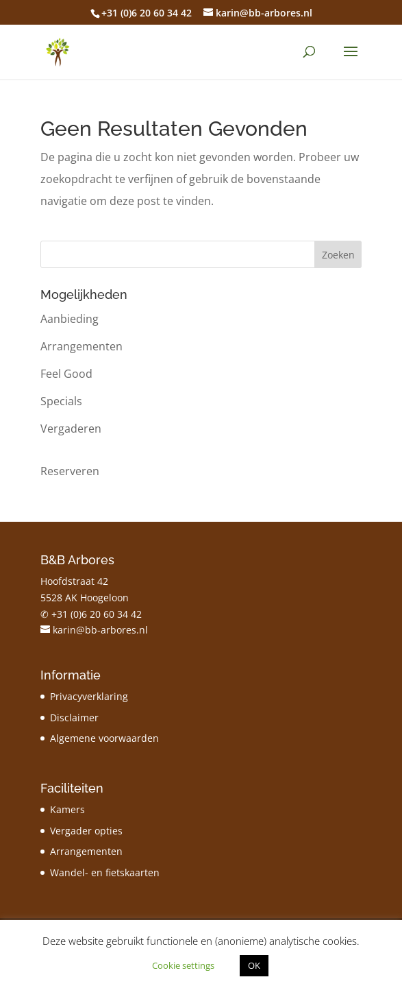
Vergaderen (70, 428)
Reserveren (69, 471)
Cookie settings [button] (183, 965)
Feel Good (66, 373)
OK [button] (254, 965)
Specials (61, 401)
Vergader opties (86, 830)
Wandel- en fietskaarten (105, 872)
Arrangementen (81, 346)
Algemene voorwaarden (104, 738)
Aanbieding (69, 318)
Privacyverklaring (89, 696)
